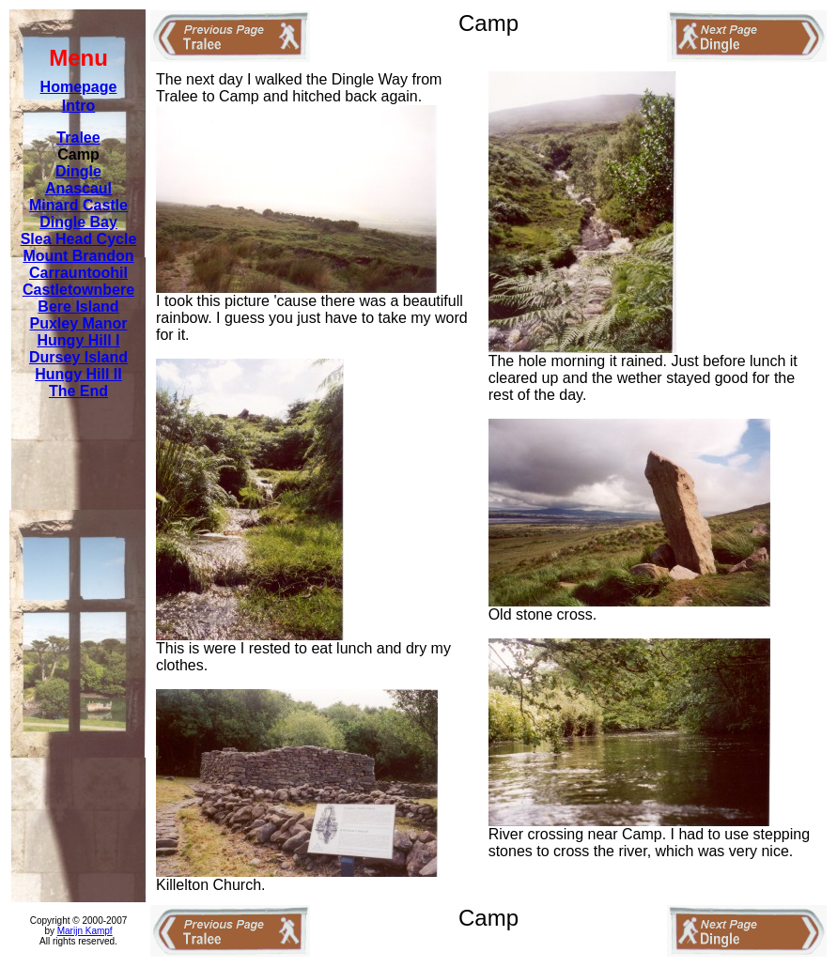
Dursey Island (78, 357)
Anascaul (78, 188)
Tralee (78, 138)
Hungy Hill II (78, 374)
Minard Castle (78, 205)
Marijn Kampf (85, 931)
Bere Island (78, 307)
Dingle (78, 171)
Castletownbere (78, 290)
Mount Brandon (78, 256)
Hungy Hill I (79, 340)
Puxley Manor (78, 323)
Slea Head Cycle (79, 239)
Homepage (78, 87)
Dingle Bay (78, 222)
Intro (79, 106)
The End (78, 391)
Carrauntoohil (78, 273)
